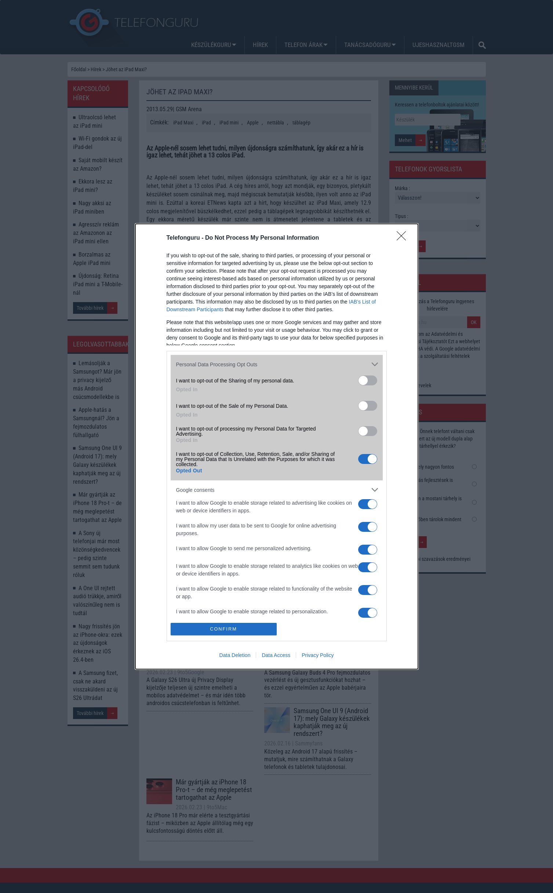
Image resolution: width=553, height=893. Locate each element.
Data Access (276, 655)
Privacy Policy (318, 655)
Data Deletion (235, 655)
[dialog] (276, 446)
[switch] (367, 380)
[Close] (404, 238)
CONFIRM (223, 629)
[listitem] (276, 364)
